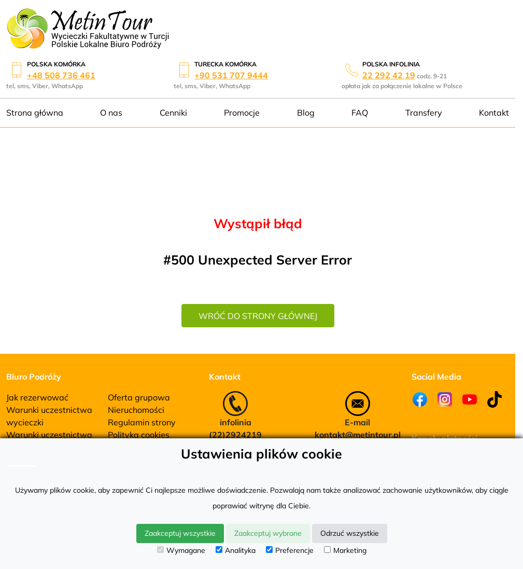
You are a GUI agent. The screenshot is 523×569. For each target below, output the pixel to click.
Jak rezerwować (37, 397)
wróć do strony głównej (258, 316)
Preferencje (290, 550)
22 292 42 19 (388, 75)
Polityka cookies (138, 434)
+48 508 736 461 (61, 75)
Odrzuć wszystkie (349, 533)
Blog (306, 112)
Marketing (345, 550)
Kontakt (494, 112)
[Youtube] (469, 399)
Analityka (236, 550)
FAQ (359, 112)
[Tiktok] (494, 399)
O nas (111, 112)
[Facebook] (420, 399)
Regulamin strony (142, 422)
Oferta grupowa (139, 397)
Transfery (423, 112)
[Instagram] (444, 399)
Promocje (242, 112)
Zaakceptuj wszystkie (180, 533)
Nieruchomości (136, 410)
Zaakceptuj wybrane (268, 533)
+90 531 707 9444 (231, 75)
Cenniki (173, 112)
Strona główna (34, 112)
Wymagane (181, 550)
